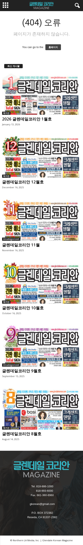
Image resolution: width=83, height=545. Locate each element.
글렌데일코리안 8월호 (21, 434)
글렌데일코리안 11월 (21, 245)
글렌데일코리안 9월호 (21, 371)
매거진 (6, 113)
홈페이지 (53, 47)
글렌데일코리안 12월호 (23, 182)
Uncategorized (11, 239)
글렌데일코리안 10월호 (23, 308)
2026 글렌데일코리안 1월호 (27, 119)
